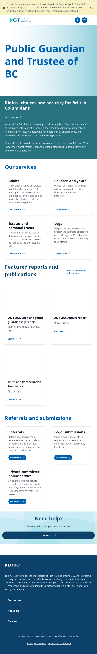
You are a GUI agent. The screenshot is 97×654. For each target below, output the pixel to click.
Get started (17, 457)
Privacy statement (36, 643)
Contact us (48, 535)
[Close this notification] (91, 7)
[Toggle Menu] (84, 20)
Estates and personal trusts (21, 225)
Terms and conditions (59, 643)
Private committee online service (24, 473)
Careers (12, 621)
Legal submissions (69, 432)
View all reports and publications (78, 272)
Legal (58, 223)
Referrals (16, 432)
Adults (13, 180)
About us (13, 610)
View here (14, 338)
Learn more (13, 117)
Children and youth (70, 180)
